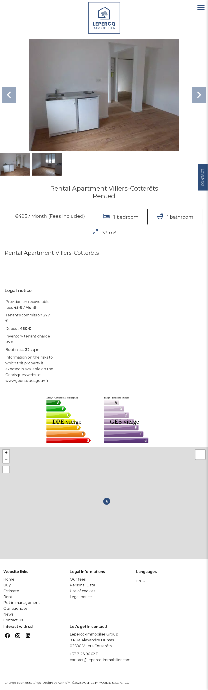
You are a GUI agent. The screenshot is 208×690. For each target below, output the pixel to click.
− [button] (6, 459)
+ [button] (6, 453)
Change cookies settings (22, 682)
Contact (202, 175)
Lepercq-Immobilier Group (94, 634)
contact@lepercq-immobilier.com (100, 660)
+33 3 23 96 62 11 (84, 654)
